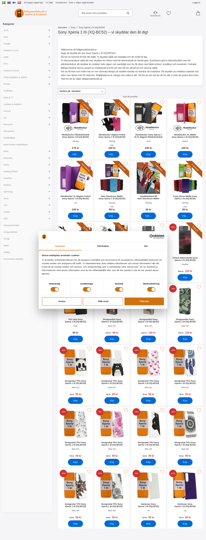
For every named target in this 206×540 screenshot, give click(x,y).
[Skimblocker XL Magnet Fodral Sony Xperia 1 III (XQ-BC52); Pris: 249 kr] (75, 187)
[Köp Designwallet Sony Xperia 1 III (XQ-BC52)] (111, 339)
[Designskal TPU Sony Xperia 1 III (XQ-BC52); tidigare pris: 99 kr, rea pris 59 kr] (75, 371)
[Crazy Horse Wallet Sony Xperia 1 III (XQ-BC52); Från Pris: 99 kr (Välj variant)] (185, 187)
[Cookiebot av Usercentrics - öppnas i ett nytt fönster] (151, 236)
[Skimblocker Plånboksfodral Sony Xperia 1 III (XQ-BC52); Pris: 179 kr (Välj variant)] (75, 125)
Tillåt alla (144, 301)
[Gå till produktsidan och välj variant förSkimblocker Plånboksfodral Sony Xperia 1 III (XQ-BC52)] (75, 154)
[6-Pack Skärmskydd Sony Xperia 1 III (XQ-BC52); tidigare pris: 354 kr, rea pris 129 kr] (185, 248)
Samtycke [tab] (60, 246)
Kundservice (61, 2)
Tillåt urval (103, 301)
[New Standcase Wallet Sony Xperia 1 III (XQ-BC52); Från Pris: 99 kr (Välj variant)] (112, 187)
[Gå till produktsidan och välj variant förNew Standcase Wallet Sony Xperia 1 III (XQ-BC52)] (111, 216)
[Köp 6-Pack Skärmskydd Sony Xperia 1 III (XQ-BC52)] (185, 277)
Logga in (196, 2)
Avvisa (62, 301)
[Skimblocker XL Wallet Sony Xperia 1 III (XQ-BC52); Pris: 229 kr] (185, 125)
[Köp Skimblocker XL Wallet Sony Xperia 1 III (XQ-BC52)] (185, 154)
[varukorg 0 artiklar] (199, 13)
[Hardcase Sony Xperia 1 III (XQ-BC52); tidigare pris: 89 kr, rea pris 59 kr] (148, 494)
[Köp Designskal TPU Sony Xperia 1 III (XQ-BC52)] (75, 400)
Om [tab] (146, 246)
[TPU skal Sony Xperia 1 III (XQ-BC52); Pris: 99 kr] (75, 310)
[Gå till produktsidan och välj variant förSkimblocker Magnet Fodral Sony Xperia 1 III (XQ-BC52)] (111, 154)
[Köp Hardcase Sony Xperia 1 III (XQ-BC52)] (148, 523)
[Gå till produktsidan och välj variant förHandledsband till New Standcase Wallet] (148, 216)
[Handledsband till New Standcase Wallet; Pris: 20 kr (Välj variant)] (148, 187)
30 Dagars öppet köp (33, 2)
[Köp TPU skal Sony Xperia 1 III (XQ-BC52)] (75, 339)
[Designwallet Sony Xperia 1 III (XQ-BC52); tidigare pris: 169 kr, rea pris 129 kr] (148, 310)
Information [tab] (103, 246)
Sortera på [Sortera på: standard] (70, 91)
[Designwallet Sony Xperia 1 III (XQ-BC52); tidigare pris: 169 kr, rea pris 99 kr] (112, 310)
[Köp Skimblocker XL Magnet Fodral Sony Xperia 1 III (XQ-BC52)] (75, 216)
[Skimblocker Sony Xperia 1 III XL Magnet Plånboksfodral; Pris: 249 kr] (148, 125)
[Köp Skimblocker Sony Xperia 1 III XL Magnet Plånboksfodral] (148, 154)
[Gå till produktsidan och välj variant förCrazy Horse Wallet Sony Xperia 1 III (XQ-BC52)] (185, 216)
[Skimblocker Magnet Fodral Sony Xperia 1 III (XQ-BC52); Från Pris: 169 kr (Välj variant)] (112, 125)
